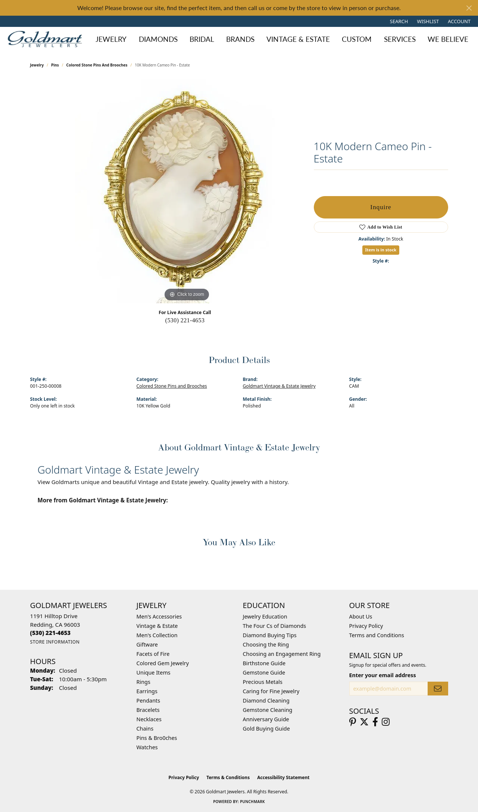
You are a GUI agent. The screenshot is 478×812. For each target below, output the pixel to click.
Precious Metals (262, 681)
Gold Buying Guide (266, 728)
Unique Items (154, 672)
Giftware (147, 644)
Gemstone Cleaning (268, 709)
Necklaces (149, 719)
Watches (147, 747)
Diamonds (158, 39)
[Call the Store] (50, 632)
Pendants (148, 700)
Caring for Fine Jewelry (271, 691)
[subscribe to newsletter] (438, 688)
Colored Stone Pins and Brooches (96, 65)
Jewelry (111, 39)
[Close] (469, 8)
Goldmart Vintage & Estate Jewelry (279, 386)
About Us (360, 616)
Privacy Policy (366, 625)
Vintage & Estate (298, 39)
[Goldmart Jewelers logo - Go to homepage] (47, 39)
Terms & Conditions (228, 777)
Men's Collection (157, 635)
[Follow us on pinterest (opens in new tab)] (352, 722)
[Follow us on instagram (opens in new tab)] (386, 722)
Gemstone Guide (264, 672)
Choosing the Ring (266, 644)
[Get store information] (55, 642)
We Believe (448, 39)
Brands (240, 39)
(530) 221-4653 (185, 320)
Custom (357, 39)
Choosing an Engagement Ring (282, 653)
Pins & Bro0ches (157, 737)
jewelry (37, 65)
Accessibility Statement (283, 777)
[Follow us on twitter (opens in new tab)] (364, 722)
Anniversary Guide (266, 719)
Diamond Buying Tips (270, 635)
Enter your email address (382, 675)
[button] (398, 21)
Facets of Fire (153, 653)
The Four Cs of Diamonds (274, 625)
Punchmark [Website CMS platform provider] (252, 801)
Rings (143, 681)
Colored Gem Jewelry (163, 663)
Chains (145, 728)
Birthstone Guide (264, 663)
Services (400, 39)
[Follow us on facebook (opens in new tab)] (375, 722)
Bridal (202, 39)
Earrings (147, 691)
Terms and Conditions (376, 635)
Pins (55, 65)
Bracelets (148, 709)
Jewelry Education (265, 616)
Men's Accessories (159, 616)
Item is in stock (381, 249)
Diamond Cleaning (266, 700)
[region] (187, 191)
